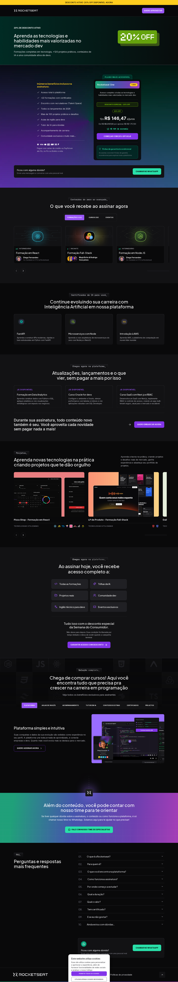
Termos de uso (100, 974)
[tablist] (91, 217)
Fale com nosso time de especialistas (89, 829)
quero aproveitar (153, 11)
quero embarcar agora (149, 424)
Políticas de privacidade (121, 974)
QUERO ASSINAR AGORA (29, 748)
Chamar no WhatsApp (147, 171)
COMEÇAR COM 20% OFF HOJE (117, 136)
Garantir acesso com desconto (89, 644)
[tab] (74, 217)
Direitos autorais (82, 974)
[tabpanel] (91, 249)
